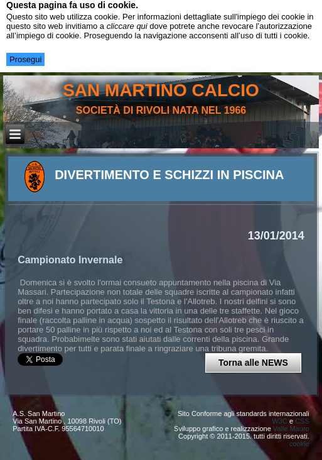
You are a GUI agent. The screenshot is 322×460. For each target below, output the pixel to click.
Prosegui (25, 59)
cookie (299, 443)
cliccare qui (127, 26)
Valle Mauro (291, 428)
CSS (302, 421)
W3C (279, 421)
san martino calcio (161, 90)
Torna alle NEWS (253, 363)
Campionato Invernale (70, 260)
